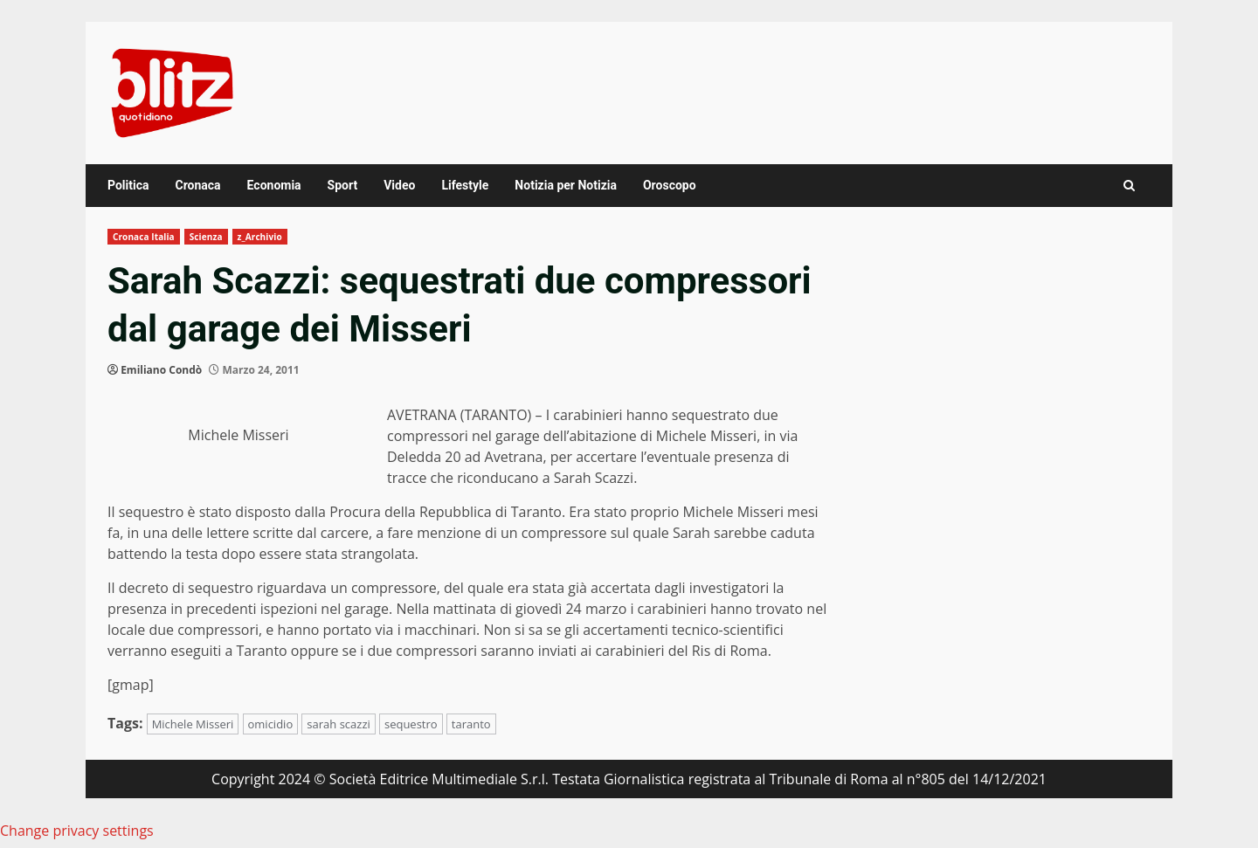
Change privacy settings (77, 830)
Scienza (206, 237)
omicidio (271, 724)
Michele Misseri (193, 724)
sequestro (411, 724)
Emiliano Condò (161, 369)
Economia (274, 185)
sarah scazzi (338, 724)
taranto (471, 724)
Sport (343, 185)
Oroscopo (669, 185)
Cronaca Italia (144, 237)
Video (399, 185)
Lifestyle (464, 185)
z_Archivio (260, 237)
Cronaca (197, 185)
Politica (128, 185)
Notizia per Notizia (566, 185)
